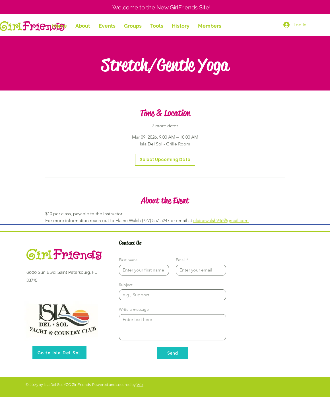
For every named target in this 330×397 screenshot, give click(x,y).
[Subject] (170, 295)
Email (182, 260)
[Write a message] (172, 327)
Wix (140, 384)
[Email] (199, 270)
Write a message (134, 309)
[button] (82, 26)
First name (128, 260)
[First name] (142, 270)
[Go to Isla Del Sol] (59, 352)
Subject (126, 284)
